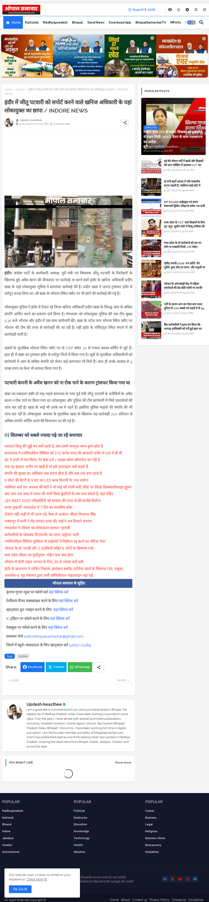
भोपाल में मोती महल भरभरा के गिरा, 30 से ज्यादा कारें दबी (43, 562)
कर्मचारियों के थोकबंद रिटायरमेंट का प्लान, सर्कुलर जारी (41, 534)
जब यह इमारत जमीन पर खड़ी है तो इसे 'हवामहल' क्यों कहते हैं (46, 466)
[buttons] (170, 9)
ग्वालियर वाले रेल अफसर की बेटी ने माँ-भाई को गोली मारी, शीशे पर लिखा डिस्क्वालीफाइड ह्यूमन (67, 487)
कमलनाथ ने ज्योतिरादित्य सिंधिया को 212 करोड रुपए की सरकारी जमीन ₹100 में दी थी (63, 453)
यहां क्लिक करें (58, 592)
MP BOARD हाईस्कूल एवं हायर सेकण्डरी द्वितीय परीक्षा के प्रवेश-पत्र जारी (184, 204)
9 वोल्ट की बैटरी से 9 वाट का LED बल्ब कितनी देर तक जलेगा (46, 480)
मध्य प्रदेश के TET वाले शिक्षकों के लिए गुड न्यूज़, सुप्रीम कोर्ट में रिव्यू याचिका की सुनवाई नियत (184, 226)
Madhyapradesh (55, 22)
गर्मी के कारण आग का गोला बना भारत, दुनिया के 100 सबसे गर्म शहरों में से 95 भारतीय (184, 308)
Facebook (35, 667)
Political (79, 810)
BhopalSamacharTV (150, 22)
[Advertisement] (68, 164)
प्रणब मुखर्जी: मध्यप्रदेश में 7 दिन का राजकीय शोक (38, 507)
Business (151, 817)
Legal (149, 824)
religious (151, 831)
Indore (20, 89)
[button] (191, 22)
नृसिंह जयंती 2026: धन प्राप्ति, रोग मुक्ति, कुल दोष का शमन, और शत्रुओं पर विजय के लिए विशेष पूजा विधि (184, 267)
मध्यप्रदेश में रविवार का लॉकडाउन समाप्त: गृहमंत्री (37, 528)
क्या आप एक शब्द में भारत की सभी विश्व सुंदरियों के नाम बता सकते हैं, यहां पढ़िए (58, 494)
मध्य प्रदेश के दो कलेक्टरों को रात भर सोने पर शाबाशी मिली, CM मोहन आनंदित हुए (182, 247)
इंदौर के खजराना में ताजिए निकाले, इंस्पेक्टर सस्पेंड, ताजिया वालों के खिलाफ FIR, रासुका (63, 569)
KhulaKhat (152, 852)
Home (16, 22)
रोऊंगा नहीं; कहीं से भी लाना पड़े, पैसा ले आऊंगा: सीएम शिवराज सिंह (50, 514)
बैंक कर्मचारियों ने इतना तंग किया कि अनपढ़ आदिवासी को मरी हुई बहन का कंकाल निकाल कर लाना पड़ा (183, 328)
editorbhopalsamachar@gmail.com (53, 636)
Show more (123, 762)
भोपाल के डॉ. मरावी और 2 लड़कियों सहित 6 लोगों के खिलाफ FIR (49, 548)
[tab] (13, 22)
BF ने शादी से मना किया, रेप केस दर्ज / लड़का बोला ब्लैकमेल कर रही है (52, 460)
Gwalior (7, 845)
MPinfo (175, 22)
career (149, 810)
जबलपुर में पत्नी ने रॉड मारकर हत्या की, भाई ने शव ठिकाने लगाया (48, 521)
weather (79, 852)
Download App (120, 22)
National (31, 22)
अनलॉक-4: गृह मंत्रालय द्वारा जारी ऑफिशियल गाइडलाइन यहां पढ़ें (48, 575)
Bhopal (77, 22)
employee (80, 817)
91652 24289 (80, 645)
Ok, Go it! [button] (20, 889)
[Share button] (98, 667)
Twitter (58, 667)
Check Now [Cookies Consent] (34, 879)
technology (82, 838)
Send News (95, 22)
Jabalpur (8, 838)
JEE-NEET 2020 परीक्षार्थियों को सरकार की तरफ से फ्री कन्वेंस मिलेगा (52, 500)
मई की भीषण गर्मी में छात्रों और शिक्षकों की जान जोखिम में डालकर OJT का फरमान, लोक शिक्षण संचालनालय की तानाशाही (183, 167)
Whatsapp (82, 667)
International (10, 852)
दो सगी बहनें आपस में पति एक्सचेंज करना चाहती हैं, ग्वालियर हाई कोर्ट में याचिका (182, 185)
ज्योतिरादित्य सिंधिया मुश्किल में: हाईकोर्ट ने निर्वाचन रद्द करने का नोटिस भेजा (55, 541)
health (78, 845)
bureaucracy (153, 845)
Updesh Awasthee (44, 704)
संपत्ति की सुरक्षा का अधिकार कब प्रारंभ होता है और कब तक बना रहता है (53, 473)
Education (80, 824)
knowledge (81, 831)
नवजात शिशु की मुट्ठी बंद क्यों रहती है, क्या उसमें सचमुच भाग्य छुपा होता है (53, 446)
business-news (155, 838)
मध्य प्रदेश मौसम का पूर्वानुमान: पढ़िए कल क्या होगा (38, 555)
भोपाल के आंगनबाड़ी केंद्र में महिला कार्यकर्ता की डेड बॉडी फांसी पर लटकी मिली (183, 287)
